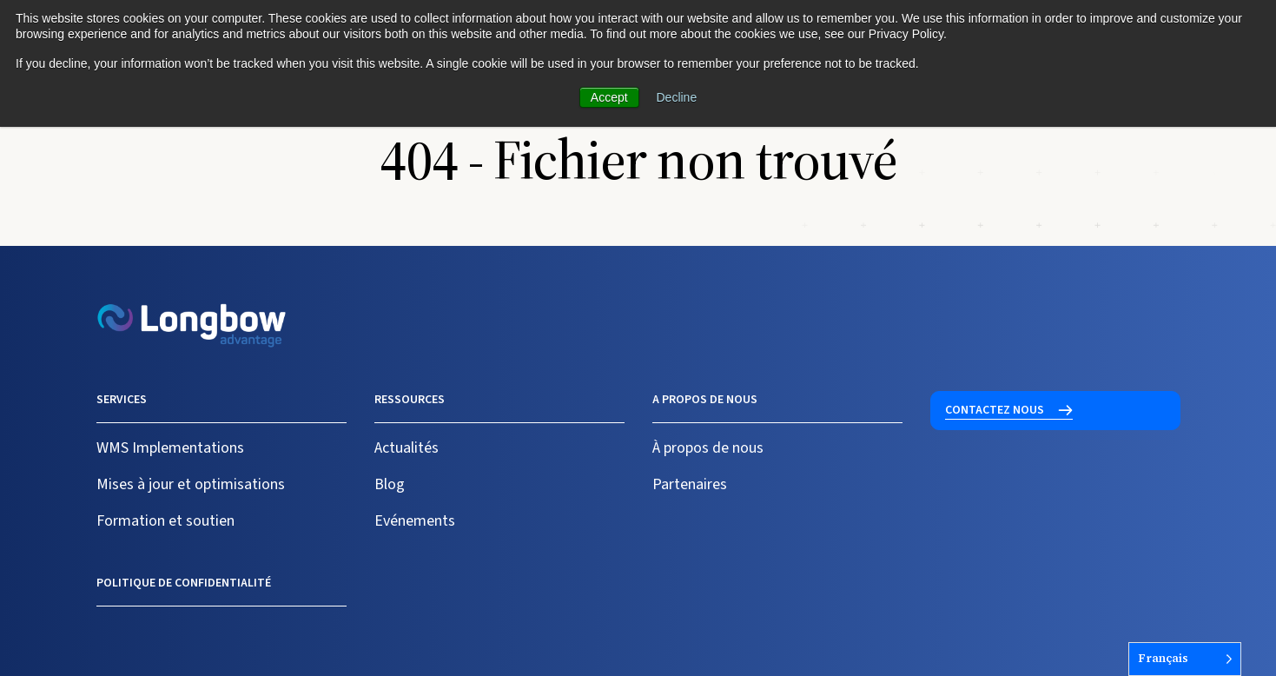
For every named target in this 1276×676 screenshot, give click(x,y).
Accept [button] (609, 97)
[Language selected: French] (1184, 659)
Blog (389, 484)
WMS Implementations (170, 448)
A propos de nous (704, 399)
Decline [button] (677, 97)
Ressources (409, 399)
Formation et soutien (165, 521)
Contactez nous (994, 410)
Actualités (406, 448)
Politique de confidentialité (183, 583)
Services (121, 399)
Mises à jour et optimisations (190, 484)
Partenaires (689, 484)
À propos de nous (708, 448)
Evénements (414, 521)
